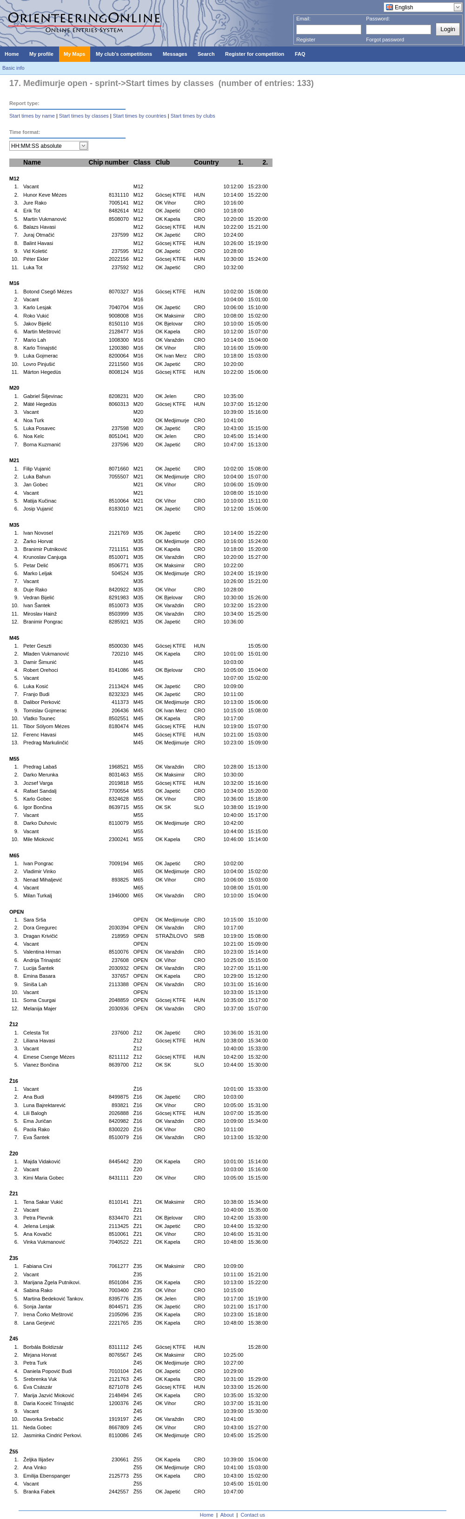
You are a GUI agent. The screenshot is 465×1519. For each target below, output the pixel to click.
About (227, 1515)
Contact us (253, 1515)
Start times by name (32, 116)
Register (305, 39)
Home (206, 1515)
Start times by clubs (193, 116)
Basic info (13, 68)
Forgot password (385, 39)
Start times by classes (84, 116)
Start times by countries (139, 116)
